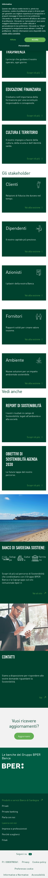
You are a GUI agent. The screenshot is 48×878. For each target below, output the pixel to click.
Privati (5, 805)
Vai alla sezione (32, 207)
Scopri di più (33, 72)
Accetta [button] (35, 40)
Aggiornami (24, 736)
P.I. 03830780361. (10, 861)
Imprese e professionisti (14, 828)
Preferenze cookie (24, 868)
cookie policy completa (11, 33)
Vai (40, 697)
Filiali (5, 839)
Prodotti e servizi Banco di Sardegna (20, 800)
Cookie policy (39, 861)
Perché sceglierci (11, 834)
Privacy (25, 861)
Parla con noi (8, 817)
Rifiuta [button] (13, 40)
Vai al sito (37, 593)
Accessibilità (38, 874)
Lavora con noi (9, 822)
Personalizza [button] (24, 46)
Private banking (10, 811)
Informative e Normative (16, 874)
